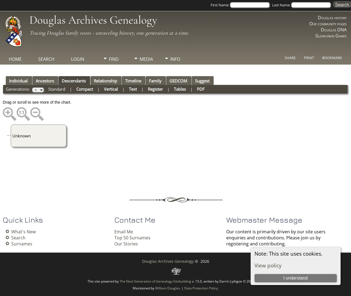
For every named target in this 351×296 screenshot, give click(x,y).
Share (290, 57)
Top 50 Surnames (132, 238)
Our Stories (126, 244)
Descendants (74, 81)
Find (114, 59)
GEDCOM (178, 81)
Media (146, 59)
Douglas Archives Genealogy (93, 20)
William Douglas (167, 288)
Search (46, 59)
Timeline (133, 81)
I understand (295, 278)
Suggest (202, 81)
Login (77, 59)
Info (175, 59)
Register (155, 89)
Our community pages (328, 24)
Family (155, 81)
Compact (84, 89)
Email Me (123, 232)
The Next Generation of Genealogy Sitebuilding (155, 281)
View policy (268, 265)
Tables (180, 89)
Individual (18, 81)
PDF (201, 89)
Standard (56, 89)
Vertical (111, 89)
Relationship (105, 81)
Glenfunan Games (331, 36)
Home (15, 59)
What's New (23, 232)
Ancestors (45, 81)
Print (309, 57)
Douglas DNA (334, 30)
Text (133, 89)
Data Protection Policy (201, 288)
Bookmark (332, 57)
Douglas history (332, 18)
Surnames (21, 244)
